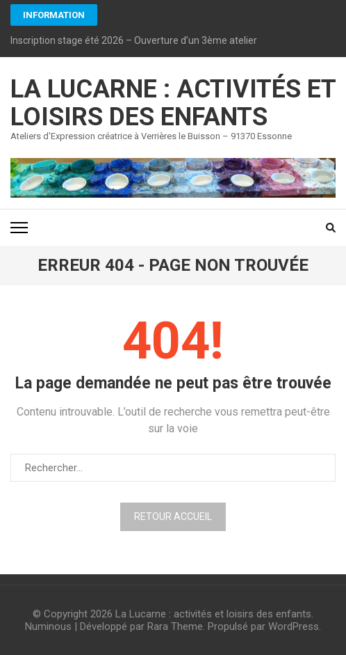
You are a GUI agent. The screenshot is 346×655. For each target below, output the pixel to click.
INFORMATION (54, 15)
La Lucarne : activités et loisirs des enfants (173, 103)
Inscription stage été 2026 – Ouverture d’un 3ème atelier (133, 40)
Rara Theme (175, 626)
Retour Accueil (173, 516)
